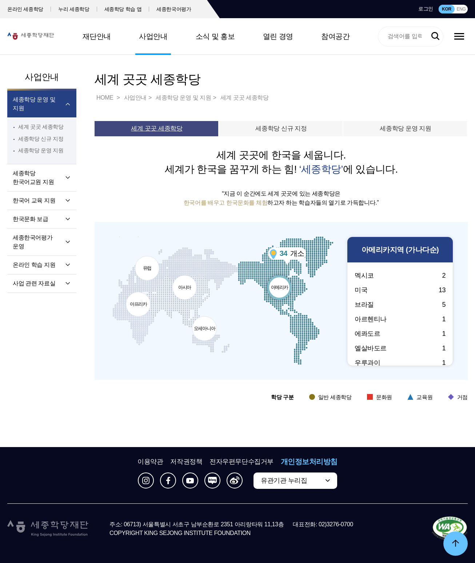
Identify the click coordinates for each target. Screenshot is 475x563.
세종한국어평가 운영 (32, 241)
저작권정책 (186, 461)
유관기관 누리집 (284, 480)
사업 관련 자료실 (34, 283)
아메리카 (279, 282)
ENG (461, 9)
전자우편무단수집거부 (241, 461)
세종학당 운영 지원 (41, 150)
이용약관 (150, 461)
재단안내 (97, 36)
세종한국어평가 (173, 9)
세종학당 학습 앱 (123, 9)
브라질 (400, 304)
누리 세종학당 (73, 9)
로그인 (425, 9)
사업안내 (153, 36)
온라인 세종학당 (25, 9)
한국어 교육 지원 (34, 200)
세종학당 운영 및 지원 (34, 103)
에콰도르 (400, 333)
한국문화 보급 (30, 219)
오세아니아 (204, 323)
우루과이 (400, 362)
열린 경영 (278, 36)
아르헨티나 (400, 319)
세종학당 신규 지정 (41, 139)
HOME (105, 97)
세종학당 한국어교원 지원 (33, 177)
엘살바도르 (400, 348)
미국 (400, 290)
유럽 (147, 263)
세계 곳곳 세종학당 (41, 127)
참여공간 (335, 36)
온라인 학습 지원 (34, 265)
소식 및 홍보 (215, 36)
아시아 (185, 282)
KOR (446, 9)
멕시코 (400, 275)
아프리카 (138, 299)
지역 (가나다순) (400, 250)
